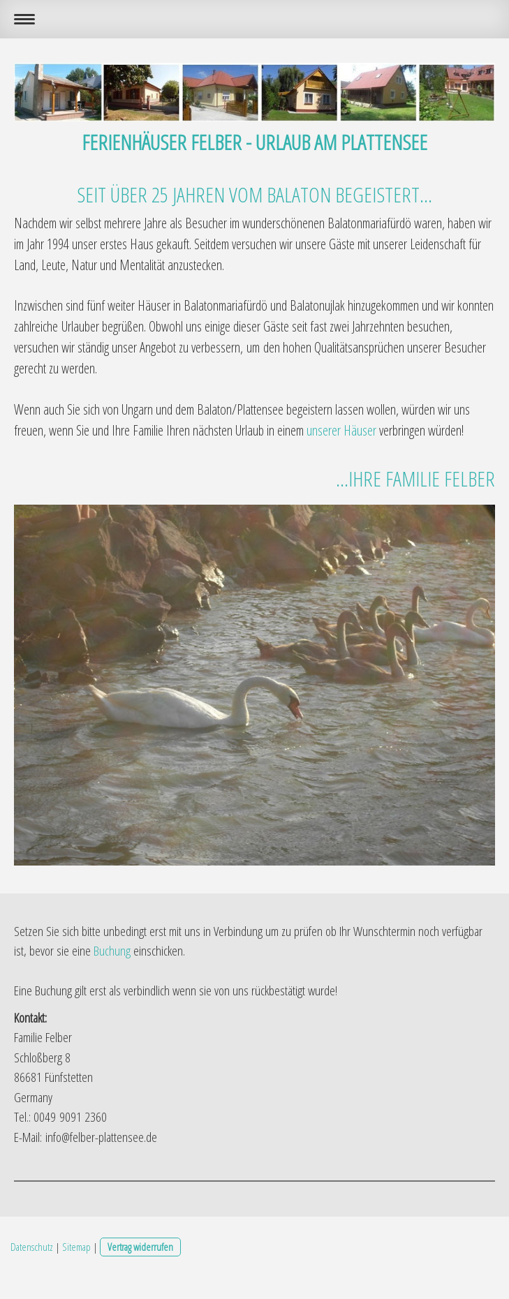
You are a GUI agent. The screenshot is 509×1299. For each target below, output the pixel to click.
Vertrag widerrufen (140, 1247)
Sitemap (76, 1247)
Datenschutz (31, 1247)
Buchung (112, 951)
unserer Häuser (341, 430)
